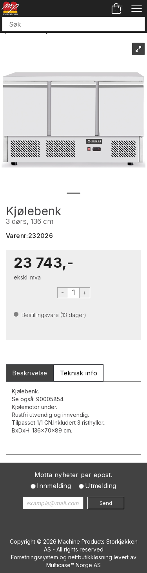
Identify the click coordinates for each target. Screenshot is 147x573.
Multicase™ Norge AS (73, 565)
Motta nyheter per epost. (73, 475)
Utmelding (100, 486)
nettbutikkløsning (90, 557)
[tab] (30, 373)
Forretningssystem (34, 557)
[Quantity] (73, 292)
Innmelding (54, 486)
